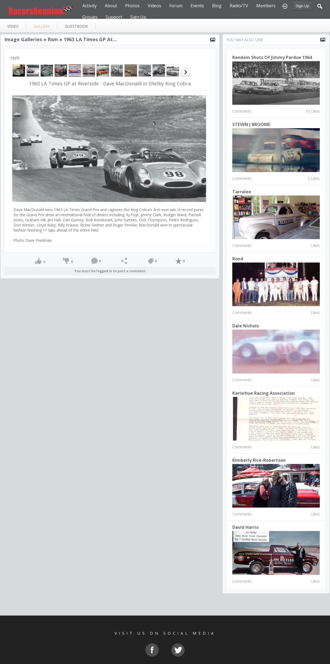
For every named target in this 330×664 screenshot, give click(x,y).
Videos (154, 6)
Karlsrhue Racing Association (263, 393)
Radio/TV (239, 6)
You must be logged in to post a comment (110, 271)
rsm (53, 39)
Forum (175, 6)
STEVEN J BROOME (251, 124)
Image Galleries (23, 39)
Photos (132, 6)
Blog (217, 6)
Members (266, 6)
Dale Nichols (245, 326)
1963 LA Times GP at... (90, 39)
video (13, 26)
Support (114, 17)
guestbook (76, 26)
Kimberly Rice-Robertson (259, 460)
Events (197, 6)
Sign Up (302, 6)
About (111, 6)
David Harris (245, 527)
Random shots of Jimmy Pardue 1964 (272, 57)
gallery (42, 26)
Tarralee (241, 192)
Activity (89, 6)
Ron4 (237, 259)
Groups (89, 17)
